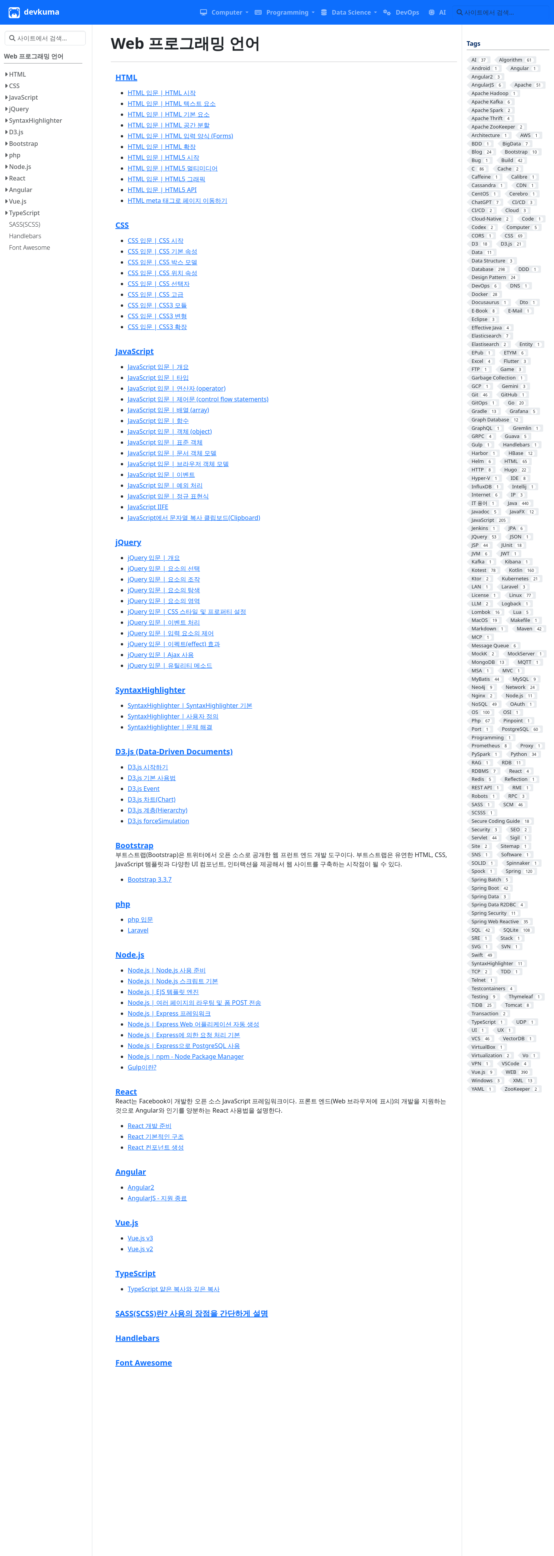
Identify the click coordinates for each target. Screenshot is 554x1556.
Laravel (138, 930)
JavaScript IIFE (148, 507)
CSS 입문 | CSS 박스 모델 (162, 262)
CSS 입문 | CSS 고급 (156, 294)
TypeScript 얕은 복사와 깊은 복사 (174, 1289)
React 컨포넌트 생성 (156, 1147)
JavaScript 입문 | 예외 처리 (165, 485)
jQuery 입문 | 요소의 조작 (164, 579)
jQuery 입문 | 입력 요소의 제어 (171, 633)
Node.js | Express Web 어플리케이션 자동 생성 (193, 1024)
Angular (130, 1172)
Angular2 (141, 1187)
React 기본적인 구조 (156, 1136)
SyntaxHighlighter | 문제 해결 (170, 727)
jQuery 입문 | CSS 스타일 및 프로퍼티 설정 (187, 611)
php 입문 (140, 919)
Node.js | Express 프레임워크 (169, 1013)
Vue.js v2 (140, 1249)
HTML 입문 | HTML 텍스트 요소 (172, 103)
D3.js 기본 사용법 (152, 778)
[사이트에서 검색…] (500, 12)
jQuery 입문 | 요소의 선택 (164, 568)
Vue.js (126, 1222)
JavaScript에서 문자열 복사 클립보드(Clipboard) (194, 517)
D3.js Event (144, 788)
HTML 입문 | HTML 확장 (162, 146)
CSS (122, 225)
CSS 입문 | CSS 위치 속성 (162, 273)
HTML (126, 77)
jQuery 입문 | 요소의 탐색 (164, 590)
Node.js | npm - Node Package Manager (186, 1056)
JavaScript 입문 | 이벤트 (161, 474)
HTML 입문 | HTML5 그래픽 (166, 179)
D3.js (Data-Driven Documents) (174, 751)
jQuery (128, 542)
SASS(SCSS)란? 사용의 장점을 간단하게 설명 (191, 1313)
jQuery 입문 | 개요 (154, 557)
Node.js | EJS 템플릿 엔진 (163, 992)
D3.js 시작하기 (148, 767)
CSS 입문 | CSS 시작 (156, 240)
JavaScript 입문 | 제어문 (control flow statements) (198, 399)
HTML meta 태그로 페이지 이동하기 (177, 200)
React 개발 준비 (150, 1125)
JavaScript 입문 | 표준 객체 (165, 442)
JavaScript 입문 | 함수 (158, 420)
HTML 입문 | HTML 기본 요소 (169, 114)
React (126, 1091)
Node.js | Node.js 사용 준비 (167, 970)
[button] (224, 12)
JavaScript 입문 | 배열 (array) (168, 410)
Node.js (129, 954)
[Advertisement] (284, 1432)
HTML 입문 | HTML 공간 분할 (169, 125)
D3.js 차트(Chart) (151, 799)
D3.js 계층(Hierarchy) (157, 810)
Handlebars (137, 1338)
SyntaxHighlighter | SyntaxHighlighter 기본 (190, 705)
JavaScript (134, 351)
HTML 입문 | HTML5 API (162, 190)
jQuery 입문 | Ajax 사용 (161, 654)
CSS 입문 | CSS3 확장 (157, 327)
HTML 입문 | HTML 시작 (162, 93)
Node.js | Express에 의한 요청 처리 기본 (184, 1035)
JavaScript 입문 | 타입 (158, 377)
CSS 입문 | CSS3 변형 (157, 316)
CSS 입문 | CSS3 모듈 (157, 305)
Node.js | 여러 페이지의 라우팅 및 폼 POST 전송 (194, 1002)
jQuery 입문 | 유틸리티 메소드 (170, 665)
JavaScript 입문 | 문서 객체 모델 (172, 453)
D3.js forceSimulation (158, 821)
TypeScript (135, 1273)
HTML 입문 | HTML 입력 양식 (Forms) (180, 136)
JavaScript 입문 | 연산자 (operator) (176, 388)
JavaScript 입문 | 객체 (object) (170, 431)
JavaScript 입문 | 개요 (158, 367)
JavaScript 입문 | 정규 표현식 (168, 496)
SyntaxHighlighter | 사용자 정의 (173, 716)
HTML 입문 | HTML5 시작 (163, 157)
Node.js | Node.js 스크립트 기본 (173, 981)
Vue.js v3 (140, 1238)
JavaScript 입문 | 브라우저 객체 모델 (178, 464)
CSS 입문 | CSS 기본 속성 (162, 251)
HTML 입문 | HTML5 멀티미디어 (173, 168)
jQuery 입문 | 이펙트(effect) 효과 (174, 644)
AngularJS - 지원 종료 (157, 1198)
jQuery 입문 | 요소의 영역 (164, 601)
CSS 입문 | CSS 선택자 (159, 283)
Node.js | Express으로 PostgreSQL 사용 (184, 1045)
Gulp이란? (142, 1067)
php (122, 904)
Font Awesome (143, 1362)
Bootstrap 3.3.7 (150, 879)
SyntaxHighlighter (150, 690)
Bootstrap (134, 845)
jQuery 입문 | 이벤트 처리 (164, 622)
